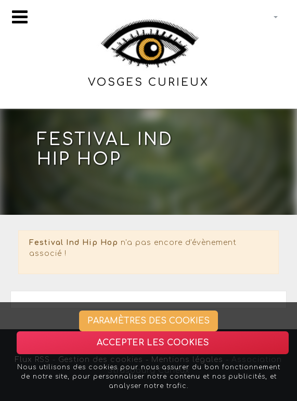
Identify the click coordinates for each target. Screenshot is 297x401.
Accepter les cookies (153, 342)
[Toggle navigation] (19, 17)
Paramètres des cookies (148, 321)
